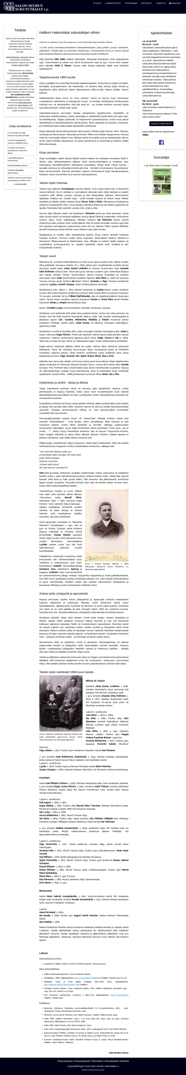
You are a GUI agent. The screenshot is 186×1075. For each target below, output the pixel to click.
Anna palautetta (111, 1061)
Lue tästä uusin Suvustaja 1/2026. (161, 180)
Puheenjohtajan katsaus (18, 165)
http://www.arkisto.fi (83, 978)
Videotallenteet (25, 103)
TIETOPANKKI (131, 3)
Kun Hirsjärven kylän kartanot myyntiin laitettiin (18, 134)
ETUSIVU (97, 3)
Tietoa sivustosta (64, 1061)
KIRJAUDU (175, 3)
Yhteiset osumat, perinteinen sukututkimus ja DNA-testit (20, 179)
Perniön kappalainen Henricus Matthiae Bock (18, 141)
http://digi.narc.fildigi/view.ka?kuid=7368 (61, 984)
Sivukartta (124, 1061)
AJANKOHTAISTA (113, 3)
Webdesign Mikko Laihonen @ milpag (93, 1069)
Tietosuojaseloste (82, 1061)
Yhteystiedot (97, 1061)
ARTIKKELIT (146, 3)
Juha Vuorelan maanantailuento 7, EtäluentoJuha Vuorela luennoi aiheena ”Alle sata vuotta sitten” (159, 109)
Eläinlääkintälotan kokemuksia (15, 159)
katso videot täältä (21, 65)
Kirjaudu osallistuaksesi (161, 124)
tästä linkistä (23, 105)
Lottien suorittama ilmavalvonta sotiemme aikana (17, 150)
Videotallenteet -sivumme (17, 57)
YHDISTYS (161, 3)
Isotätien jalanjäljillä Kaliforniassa (16, 171)
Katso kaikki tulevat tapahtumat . (158, 133)
